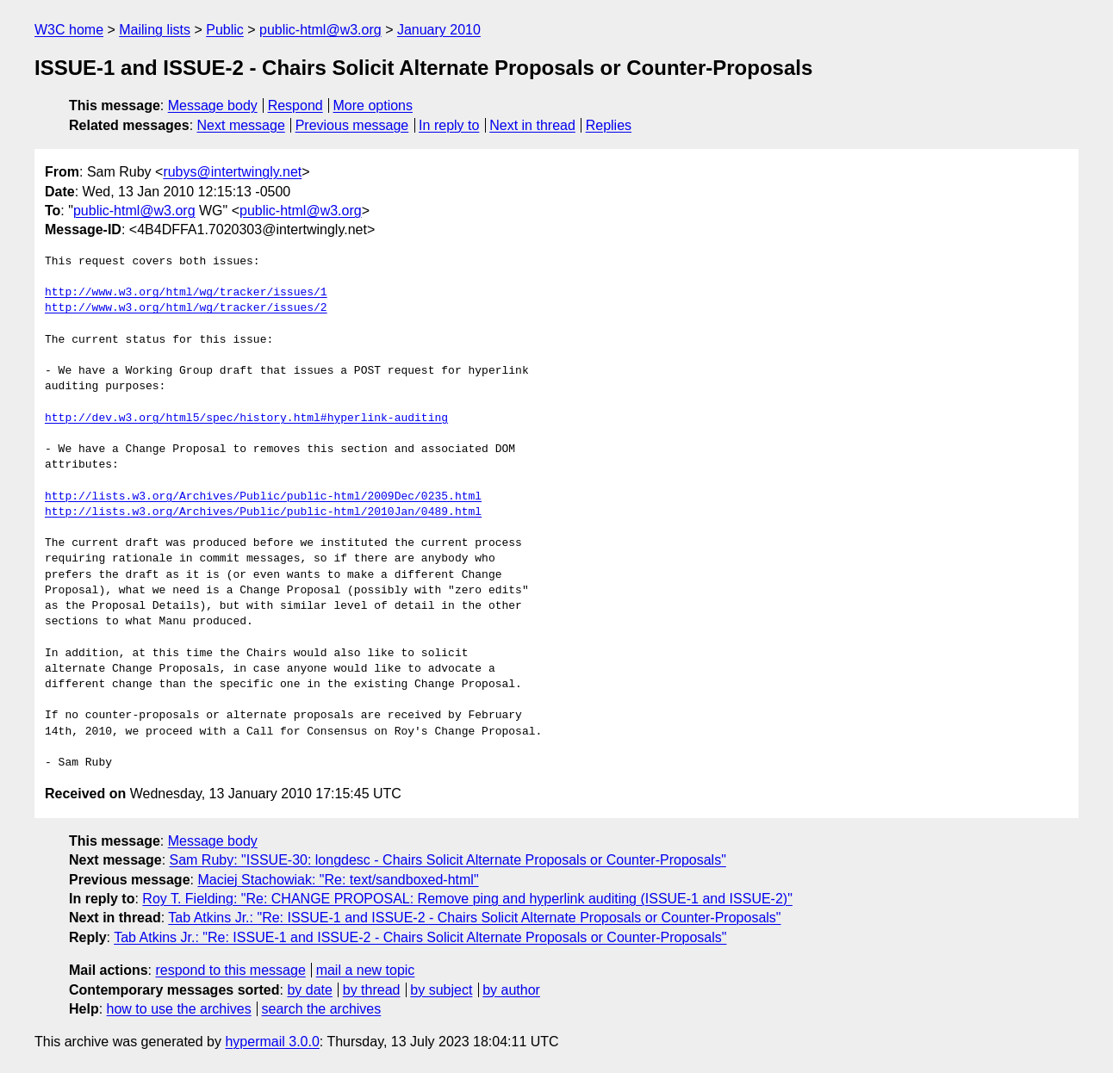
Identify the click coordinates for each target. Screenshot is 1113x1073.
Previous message (352, 125)
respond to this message (230, 970)
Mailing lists (154, 29)
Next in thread (532, 125)
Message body (213, 105)
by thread (372, 990)
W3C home (68, 29)
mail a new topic (365, 970)
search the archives (322, 1009)
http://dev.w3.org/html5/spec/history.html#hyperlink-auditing (246, 418)
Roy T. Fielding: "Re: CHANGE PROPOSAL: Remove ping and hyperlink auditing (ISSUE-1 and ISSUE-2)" (467, 898)
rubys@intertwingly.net (232, 171)
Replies (608, 125)
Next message (241, 125)
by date (309, 990)
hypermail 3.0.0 (272, 1041)
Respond (295, 105)
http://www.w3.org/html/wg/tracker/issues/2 (186, 308)
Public (225, 29)
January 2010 (439, 29)
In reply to (449, 125)
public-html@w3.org (320, 29)
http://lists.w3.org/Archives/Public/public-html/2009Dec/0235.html (263, 497)
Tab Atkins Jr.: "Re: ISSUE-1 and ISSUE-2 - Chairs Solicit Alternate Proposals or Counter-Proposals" (474, 917)
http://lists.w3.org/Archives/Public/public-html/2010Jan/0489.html (263, 512)
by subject (441, 990)
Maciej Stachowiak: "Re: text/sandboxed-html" (337, 879)
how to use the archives (179, 1009)
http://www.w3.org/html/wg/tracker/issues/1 (186, 293)
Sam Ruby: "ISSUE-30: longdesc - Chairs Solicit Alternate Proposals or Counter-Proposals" (448, 860)
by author (511, 990)
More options (373, 105)
